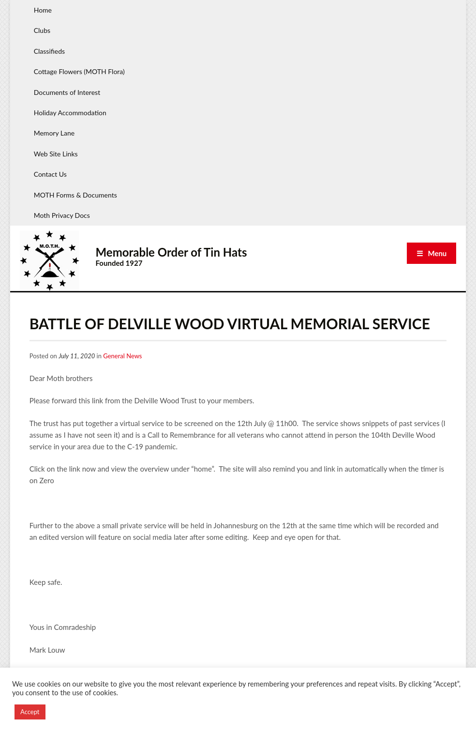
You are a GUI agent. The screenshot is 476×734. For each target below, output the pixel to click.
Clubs (42, 30)
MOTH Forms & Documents (75, 195)
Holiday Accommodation (70, 112)
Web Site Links (56, 154)
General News (122, 356)
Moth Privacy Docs (62, 215)
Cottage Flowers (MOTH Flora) (79, 71)
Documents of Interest (67, 92)
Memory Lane (54, 133)
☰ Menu (431, 253)
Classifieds (49, 51)
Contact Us (50, 174)
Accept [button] (30, 712)
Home (43, 10)
